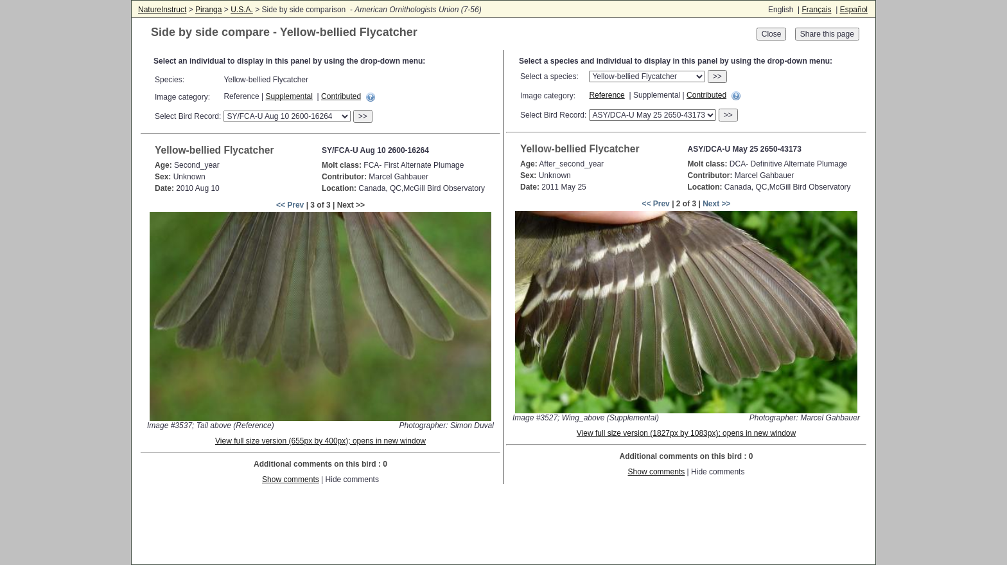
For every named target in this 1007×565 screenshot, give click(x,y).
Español (854, 9)
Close (772, 34)
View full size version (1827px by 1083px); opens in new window (686, 433)
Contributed (341, 96)
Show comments (290, 479)
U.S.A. (242, 9)
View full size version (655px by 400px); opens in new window (320, 440)
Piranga (208, 9)
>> (362, 116)
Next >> (716, 203)
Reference (606, 95)
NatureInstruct (162, 9)
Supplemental (289, 96)
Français (816, 9)
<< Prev (290, 205)
